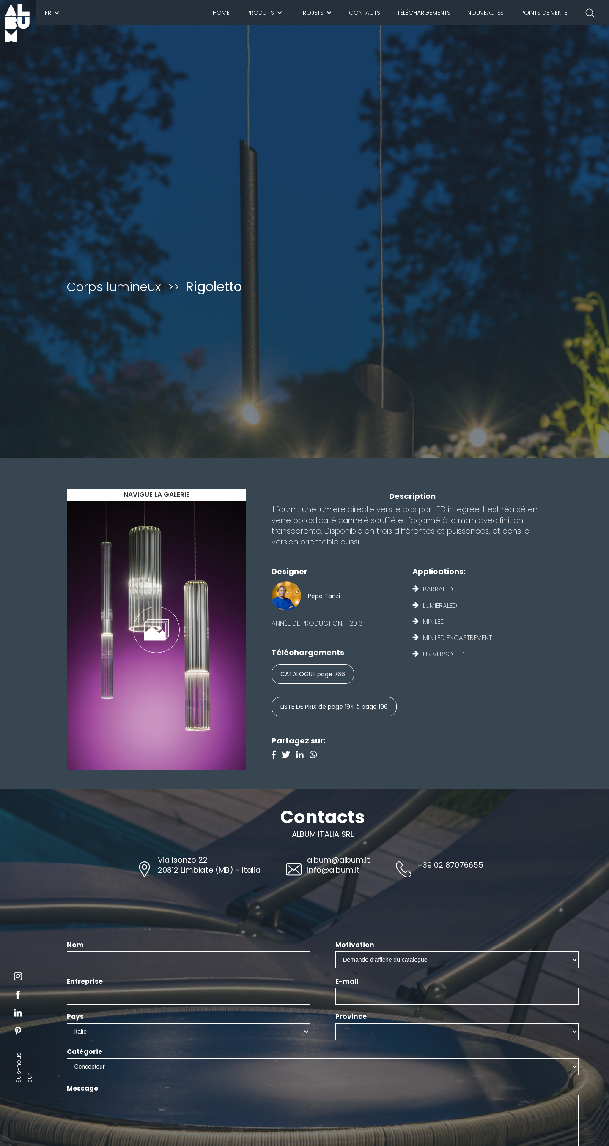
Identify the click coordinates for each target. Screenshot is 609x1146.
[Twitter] (289, 755)
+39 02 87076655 (450, 865)
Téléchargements (423, 12)
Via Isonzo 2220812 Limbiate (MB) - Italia (209, 865)
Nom (75, 945)
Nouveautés (485, 12)
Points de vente (544, 12)
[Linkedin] (303, 755)
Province (351, 1017)
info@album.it (333, 870)
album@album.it (338, 860)
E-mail (347, 981)
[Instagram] (315, 755)
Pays (75, 1017)
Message (82, 1088)
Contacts (364, 12)
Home (221, 12)
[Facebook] (277, 755)
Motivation (354, 945)
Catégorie (84, 1052)
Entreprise (85, 981)
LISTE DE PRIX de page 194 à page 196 (334, 706)
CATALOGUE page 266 (312, 674)
